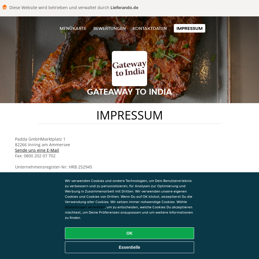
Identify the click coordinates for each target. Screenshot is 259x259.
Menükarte (73, 28)
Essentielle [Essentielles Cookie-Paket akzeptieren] (129, 247)
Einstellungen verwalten (85, 207)
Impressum (189, 28)
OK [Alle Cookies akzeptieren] (130, 233)
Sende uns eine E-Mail (37, 150)
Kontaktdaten (150, 28)
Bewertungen (109, 28)
